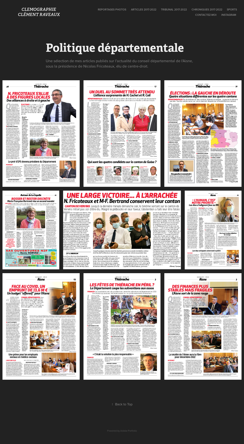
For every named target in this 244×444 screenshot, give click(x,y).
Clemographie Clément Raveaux (54, 12)
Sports (232, 9)
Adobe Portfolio (128, 430)
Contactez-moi (206, 15)
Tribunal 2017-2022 (174, 9)
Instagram (228, 15)
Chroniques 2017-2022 (207, 9)
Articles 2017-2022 (143, 9)
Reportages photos (112, 9)
